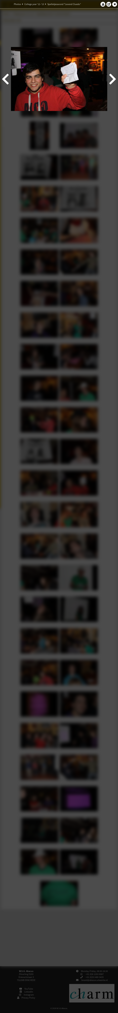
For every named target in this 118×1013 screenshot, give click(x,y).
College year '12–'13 (34, 4)
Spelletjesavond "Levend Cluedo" (64, 4)
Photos (17, 4)
